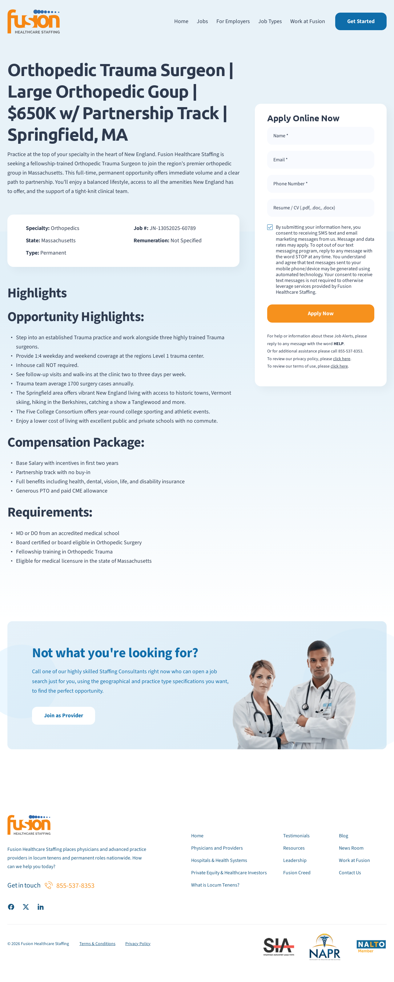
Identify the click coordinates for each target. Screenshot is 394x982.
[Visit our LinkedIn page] (40, 906)
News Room (351, 848)
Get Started (361, 21)
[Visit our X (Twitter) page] (26, 906)
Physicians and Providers (217, 848)
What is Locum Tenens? (215, 885)
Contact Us (350, 872)
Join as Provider (63, 715)
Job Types (270, 21)
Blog (343, 835)
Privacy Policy (138, 944)
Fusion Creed (297, 872)
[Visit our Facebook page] (11, 906)
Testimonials (296, 835)
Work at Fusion (307, 21)
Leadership (295, 860)
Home (181, 21)
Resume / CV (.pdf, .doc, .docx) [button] (304, 207)
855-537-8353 (350, 351)
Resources (294, 848)
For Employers (233, 21)
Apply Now (321, 313)
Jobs (202, 21)
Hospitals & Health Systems (219, 860)
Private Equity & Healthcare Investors (229, 872)
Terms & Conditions (97, 944)
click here (341, 359)
